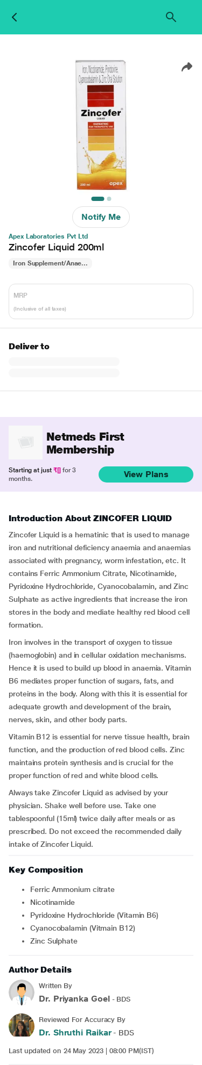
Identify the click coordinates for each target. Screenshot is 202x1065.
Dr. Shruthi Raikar (75, 1032)
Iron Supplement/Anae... (50, 263)
